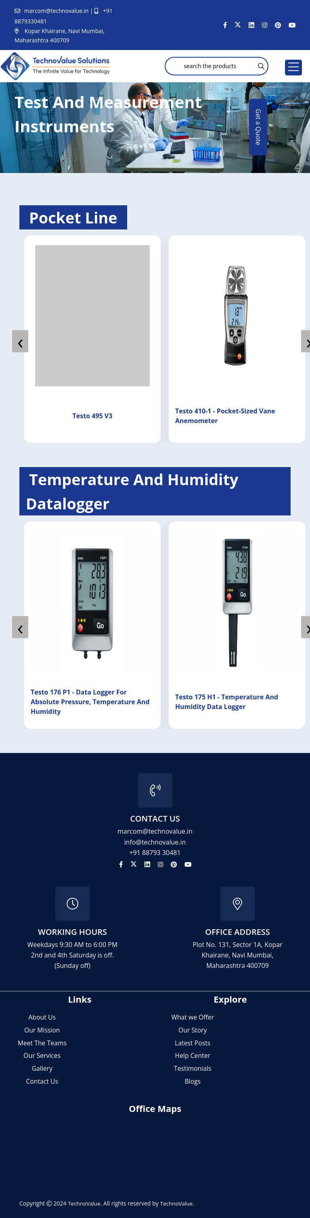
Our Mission (42, 1029)
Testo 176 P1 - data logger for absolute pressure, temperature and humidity (95, 702)
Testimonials (193, 1068)
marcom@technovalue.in (57, 11)
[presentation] (20, 341)
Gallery (41, 1068)
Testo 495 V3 (97, 415)
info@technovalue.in (155, 841)
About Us (42, 1017)
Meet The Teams (42, 1042)
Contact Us (42, 1081)
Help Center (193, 1055)
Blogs (192, 1081)
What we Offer (192, 1017)
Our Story (192, 1029)
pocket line (75, 217)
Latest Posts (192, 1042)
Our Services (42, 1055)
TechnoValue (85, 1203)
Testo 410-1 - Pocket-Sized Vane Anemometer (229, 416)
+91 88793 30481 (154, 852)
